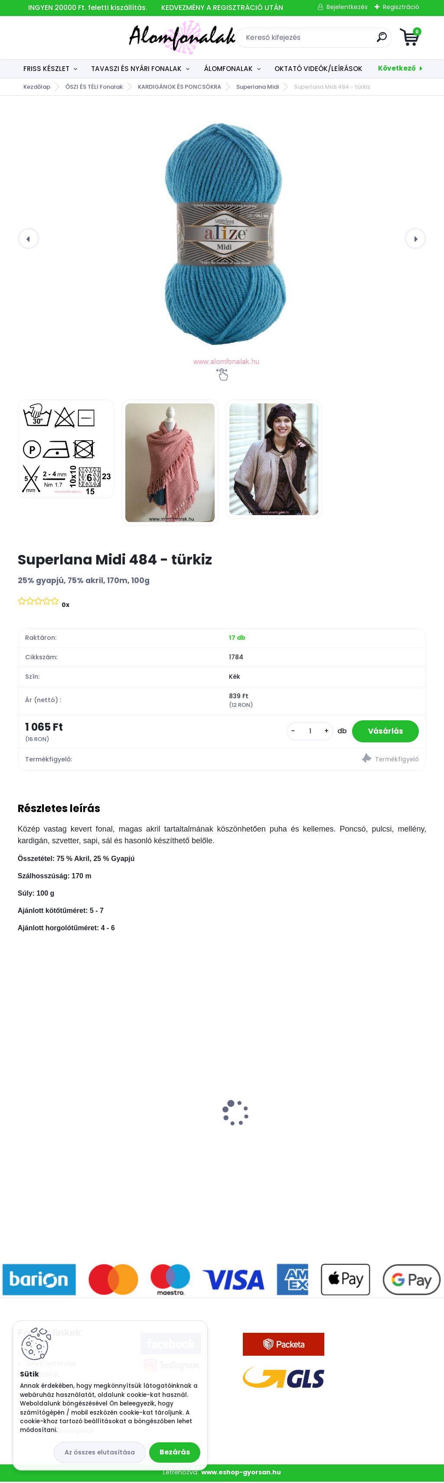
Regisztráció (401, 7)
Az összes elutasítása (100, 1452)
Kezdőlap (36, 87)
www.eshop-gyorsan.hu (241, 1473)
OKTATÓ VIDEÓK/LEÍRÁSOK (318, 68)
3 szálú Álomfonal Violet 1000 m (77, 1121)
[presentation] (28, 238)
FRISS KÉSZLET (46, 68)
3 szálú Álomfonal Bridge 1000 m (216, 1121)
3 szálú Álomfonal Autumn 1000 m (358, 1121)
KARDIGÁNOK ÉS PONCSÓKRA (179, 87)
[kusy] (306, 732)
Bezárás (175, 1452)
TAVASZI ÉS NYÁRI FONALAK (136, 68)
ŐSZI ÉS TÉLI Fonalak (94, 87)
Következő (397, 68)
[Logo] (71, 37)
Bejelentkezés (347, 7)
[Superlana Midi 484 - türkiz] (222, 238)
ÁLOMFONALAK (228, 68)
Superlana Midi (257, 87)
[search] (326, 40)
